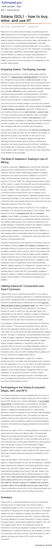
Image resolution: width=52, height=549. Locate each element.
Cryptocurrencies (13, 10)
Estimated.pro (12, 2)
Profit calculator (8, 6)
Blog (19, 6)
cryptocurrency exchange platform (25, 77)
